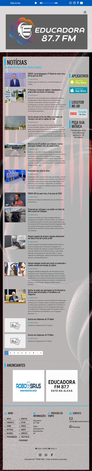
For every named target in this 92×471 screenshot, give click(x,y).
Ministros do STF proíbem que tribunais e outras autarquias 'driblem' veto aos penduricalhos (45, 145)
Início (9, 418)
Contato (24, 433)
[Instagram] (40, 454)
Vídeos (23, 426)
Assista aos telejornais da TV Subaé (41, 319)
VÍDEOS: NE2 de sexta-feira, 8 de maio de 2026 (45, 194)
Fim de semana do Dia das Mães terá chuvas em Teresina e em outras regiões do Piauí (45, 118)
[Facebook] (51, 454)
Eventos (24, 418)
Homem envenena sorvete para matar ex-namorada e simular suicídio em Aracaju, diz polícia (47, 264)
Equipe (23, 429)
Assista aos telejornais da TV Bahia (40, 335)
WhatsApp (76, 427)
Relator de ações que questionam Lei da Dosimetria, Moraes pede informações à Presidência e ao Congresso (47, 292)
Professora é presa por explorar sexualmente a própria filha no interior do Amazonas (44, 91)
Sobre (9, 426)
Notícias (10, 429)
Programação (12, 436)
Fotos (23, 422)
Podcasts (10, 422)
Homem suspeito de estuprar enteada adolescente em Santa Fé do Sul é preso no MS (46, 237)
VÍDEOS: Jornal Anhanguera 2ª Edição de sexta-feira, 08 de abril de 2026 (46, 75)
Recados (10, 433)
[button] (85, 12)
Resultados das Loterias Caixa (39, 171)
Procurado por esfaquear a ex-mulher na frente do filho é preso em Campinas (46, 210)
